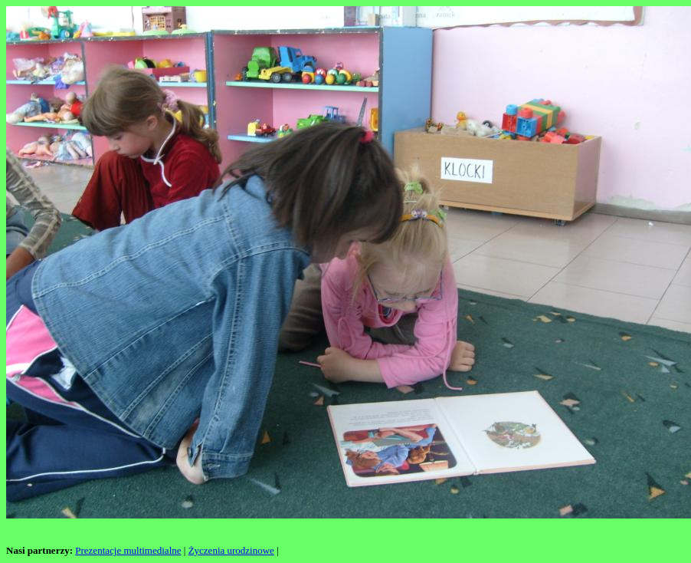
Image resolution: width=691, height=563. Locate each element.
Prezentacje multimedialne (128, 550)
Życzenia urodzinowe (231, 550)
